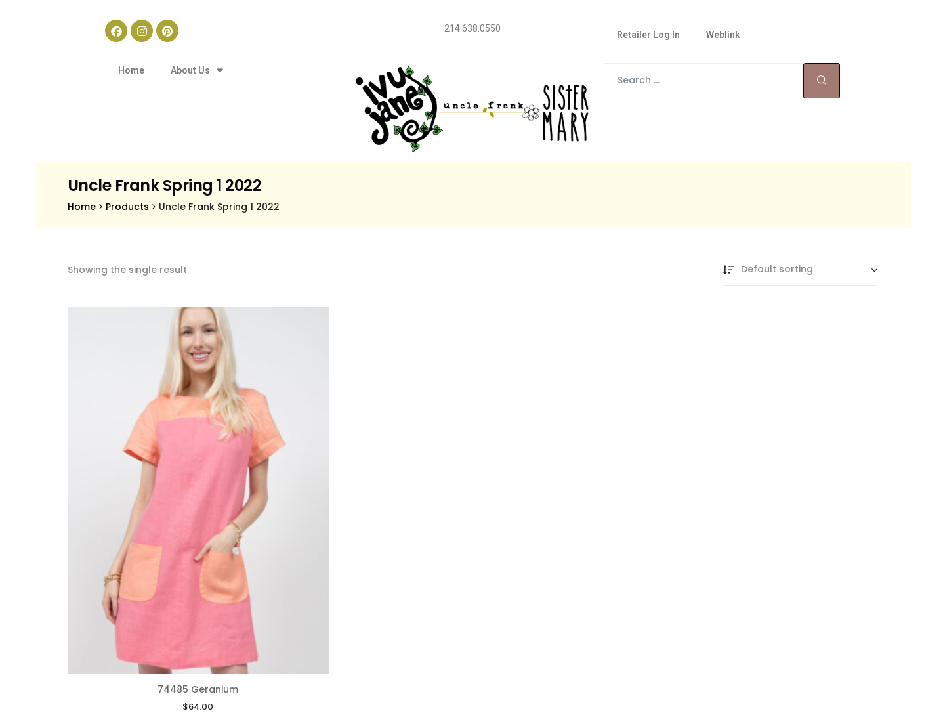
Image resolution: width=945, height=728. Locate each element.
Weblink (723, 35)
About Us (196, 70)
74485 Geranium (198, 628)
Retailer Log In (648, 35)
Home (131, 70)
